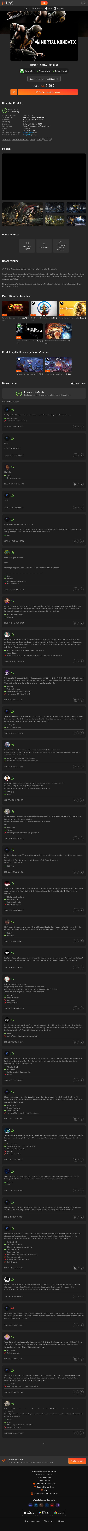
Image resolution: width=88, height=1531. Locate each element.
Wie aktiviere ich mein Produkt (33, 119)
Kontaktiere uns (44, 1481)
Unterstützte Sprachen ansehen (34, 117)
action (33, 139)
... (50, 139)
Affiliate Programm (44, 1477)
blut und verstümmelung (20, 139)
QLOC (40, 124)
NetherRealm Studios (30, 124)
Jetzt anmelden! (77, 1461)
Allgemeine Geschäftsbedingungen (44, 1471)
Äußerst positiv (28, 133)
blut (45, 139)
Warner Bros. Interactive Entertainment (36, 126)
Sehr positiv (27, 135)
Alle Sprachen (78, 383)
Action (33, 130)
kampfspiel (6, 139)
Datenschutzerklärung (44, 1474)
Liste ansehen (28, 115)
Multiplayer (26, 130)
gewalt (39, 139)
